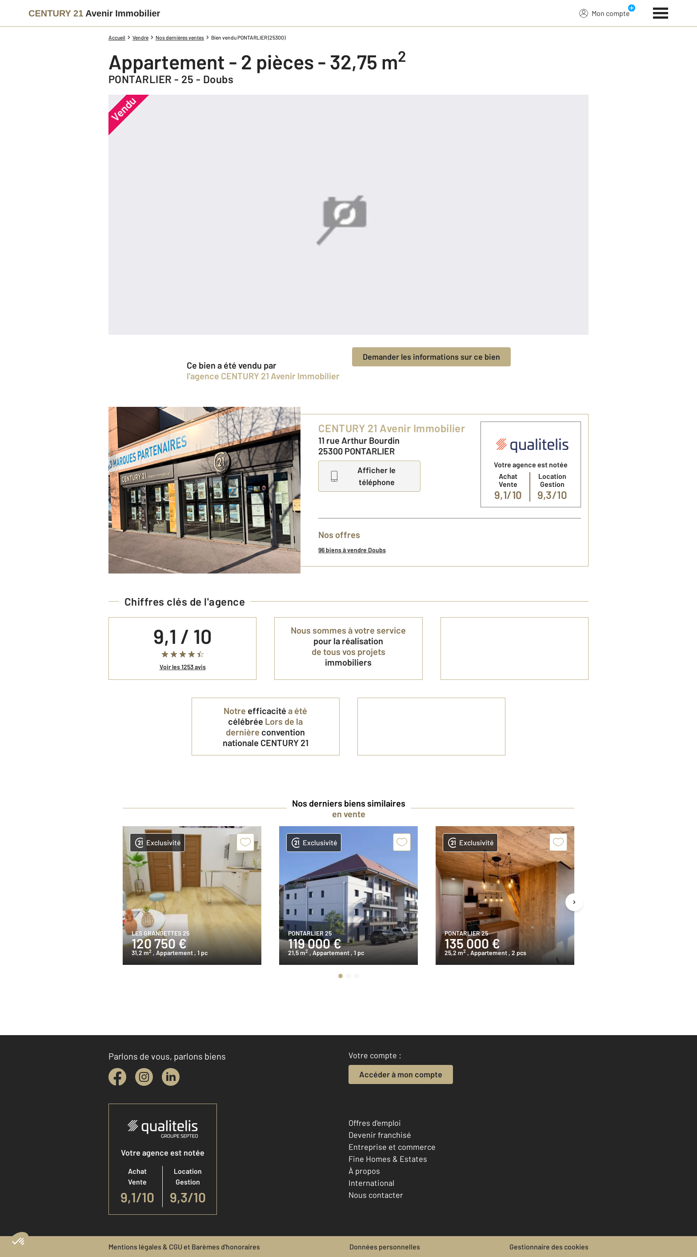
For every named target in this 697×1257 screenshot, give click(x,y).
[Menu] (661, 12)
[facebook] (117, 1077)
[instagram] (144, 1077)
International (371, 1183)
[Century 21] (94, 13)
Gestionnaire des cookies (549, 1246)
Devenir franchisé (379, 1135)
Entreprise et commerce (392, 1147)
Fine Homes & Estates (387, 1159)
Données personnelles (384, 1246)
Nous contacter (375, 1195)
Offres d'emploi (374, 1123)
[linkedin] (171, 1077)
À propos (364, 1171)
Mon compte (604, 13)
